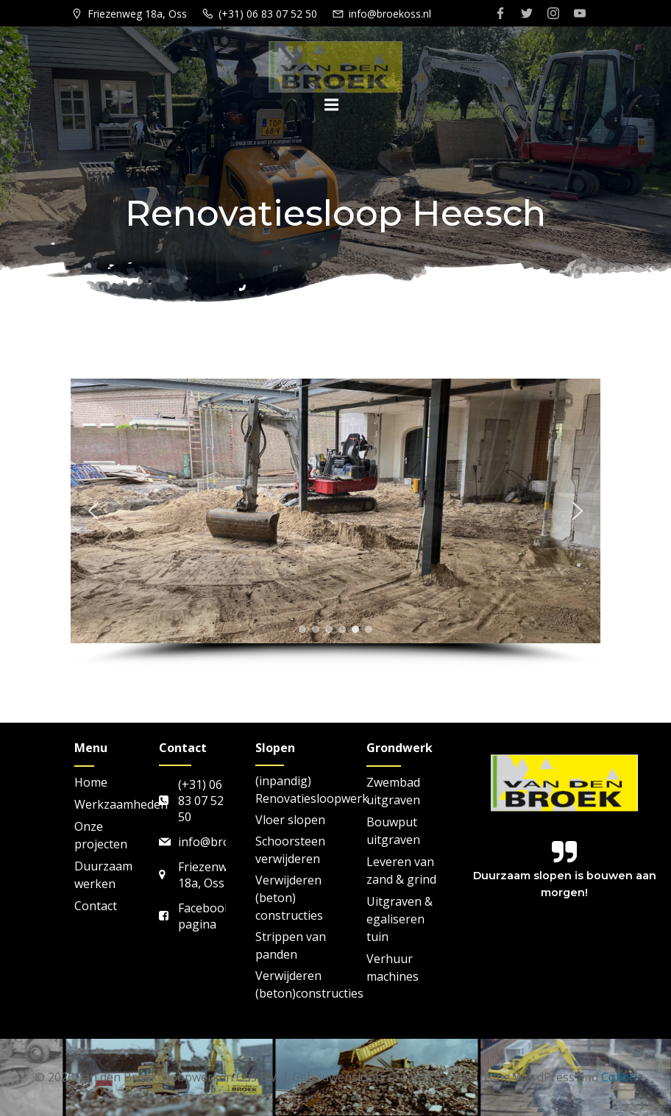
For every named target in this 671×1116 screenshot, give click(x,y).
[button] (93, 511)
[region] (335, 523)
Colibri (619, 1077)
